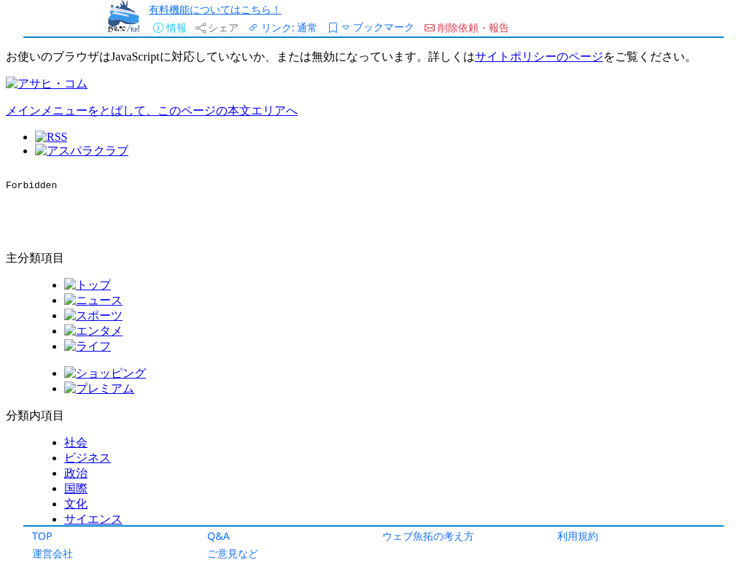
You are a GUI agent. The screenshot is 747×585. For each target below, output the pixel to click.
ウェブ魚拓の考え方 (428, 536)
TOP (42, 536)
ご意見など (232, 553)
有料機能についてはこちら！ (215, 9)
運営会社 (52, 553)
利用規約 (577, 536)
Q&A (218, 536)
